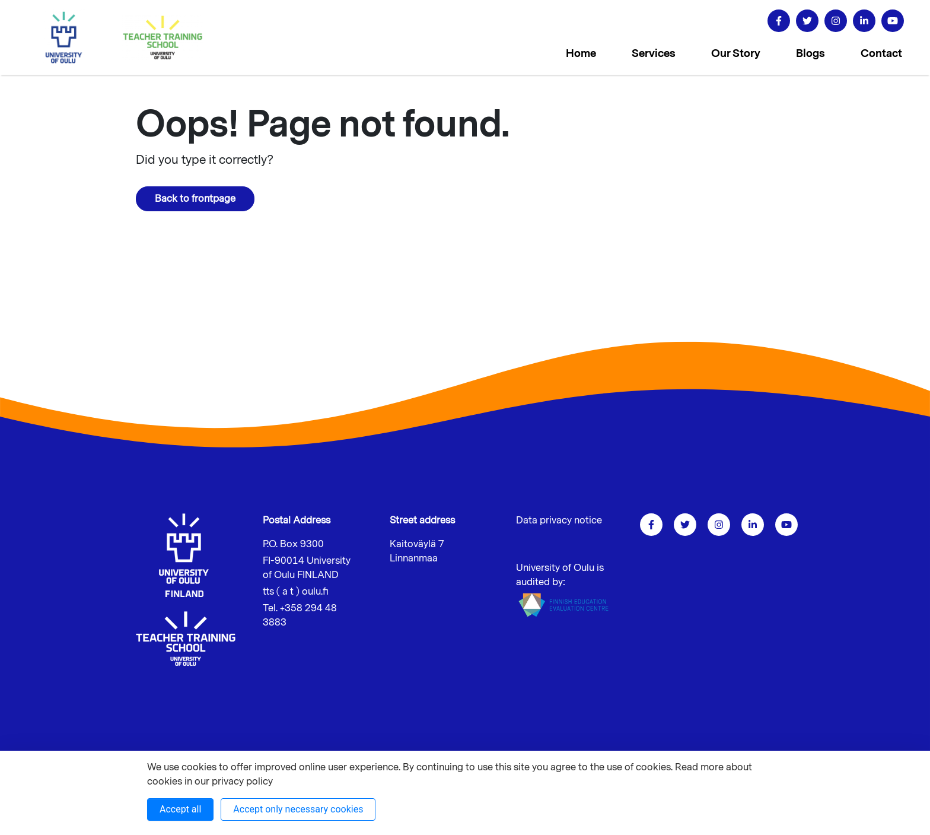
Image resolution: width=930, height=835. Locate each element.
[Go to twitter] (807, 20)
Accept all (180, 809)
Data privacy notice (559, 520)
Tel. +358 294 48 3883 (300, 615)
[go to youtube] (892, 20)
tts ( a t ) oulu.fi (296, 591)
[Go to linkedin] (864, 20)
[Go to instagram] (835, 20)
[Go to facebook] (778, 20)
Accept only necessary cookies (298, 809)
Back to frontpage (195, 198)
